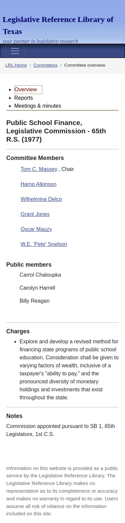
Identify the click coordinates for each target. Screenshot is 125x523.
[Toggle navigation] (15, 51)
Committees (45, 65)
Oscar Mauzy (36, 229)
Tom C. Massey (39, 169)
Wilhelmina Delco (41, 199)
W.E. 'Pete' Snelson (44, 244)
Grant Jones (35, 214)
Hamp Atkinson (39, 184)
